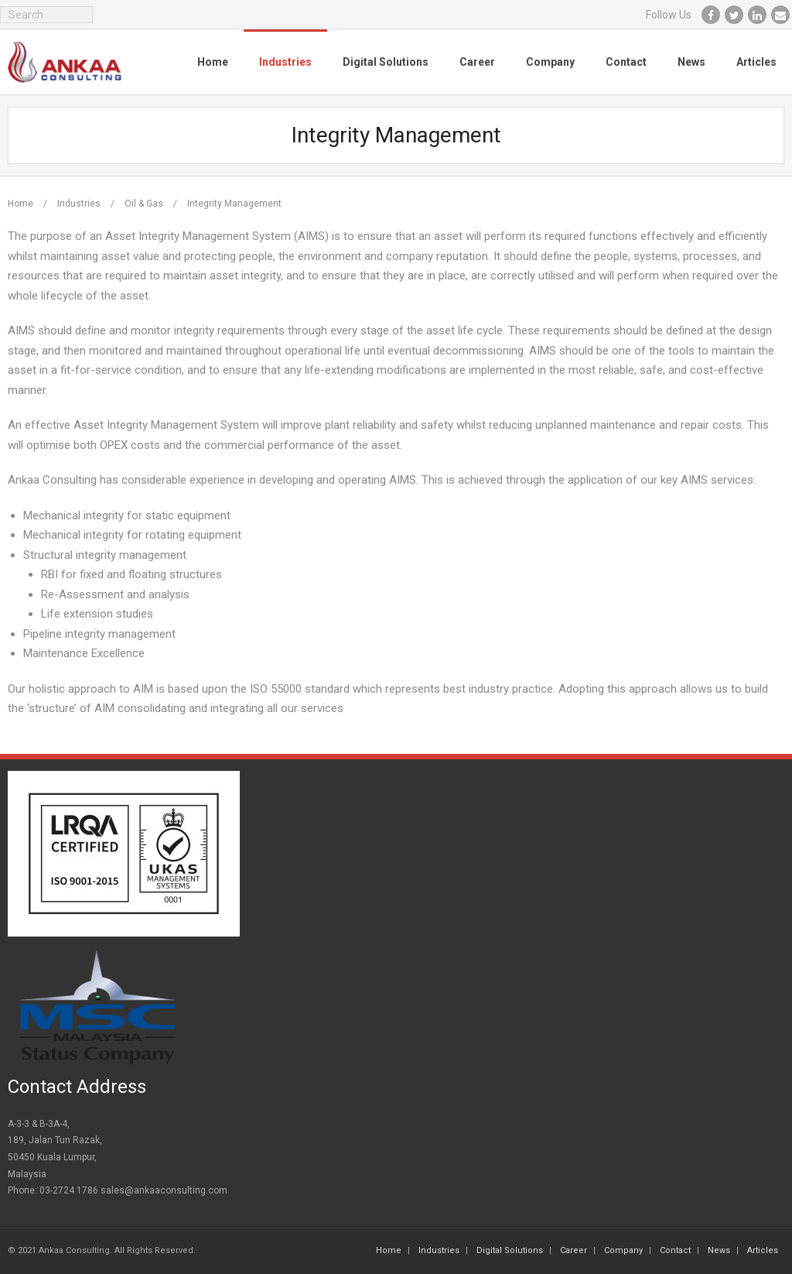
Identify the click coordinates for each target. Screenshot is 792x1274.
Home (20, 203)
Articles (762, 1250)
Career (573, 1250)
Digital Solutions (509, 1250)
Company (623, 1250)
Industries (79, 203)
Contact (675, 1250)
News (719, 1250)
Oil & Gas (144, 203)
